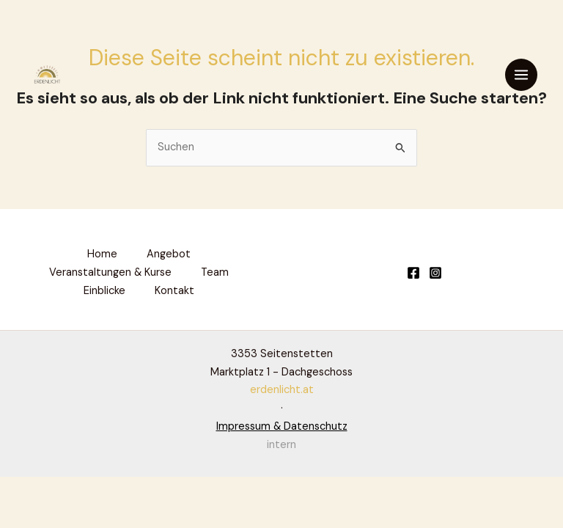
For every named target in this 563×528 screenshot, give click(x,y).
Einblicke (104, 291)
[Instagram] (435, 272)
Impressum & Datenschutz (281, 426)
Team (215, 272)
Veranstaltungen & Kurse (110, 272)
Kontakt (174, 291)
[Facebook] (413, 272)
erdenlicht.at (282, 390)
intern (281, 445)
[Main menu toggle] (521, 75)
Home (102, 254)
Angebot (169, 254)
